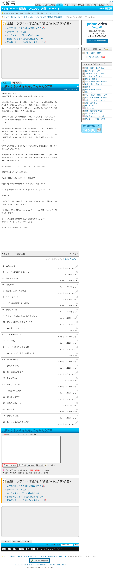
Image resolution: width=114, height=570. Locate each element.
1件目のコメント (71, 259)
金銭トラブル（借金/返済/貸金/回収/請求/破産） (46, 17)
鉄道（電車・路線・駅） (94, 84)
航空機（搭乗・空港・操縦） (96, 81)
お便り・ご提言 (61, 565)
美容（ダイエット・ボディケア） (98, 100)
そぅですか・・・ (14, 341)
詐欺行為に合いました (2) (18, 32)
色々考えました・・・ (16, 328)
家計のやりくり (91, 113)
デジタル (109, 5)
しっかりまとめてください (18, 422)
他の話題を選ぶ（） (97, 57)
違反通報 (52, 565)
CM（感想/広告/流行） (94, 111)
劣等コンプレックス (93, 71)
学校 (66, 5)
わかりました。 (12, 310)
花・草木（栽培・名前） (94, 76)
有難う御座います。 (15, 403)
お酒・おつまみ (91, 103)
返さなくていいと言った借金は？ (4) (23, 35)
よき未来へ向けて (14, 335)
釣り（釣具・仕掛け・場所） (96, 97)
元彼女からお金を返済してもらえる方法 (27, 430)
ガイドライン (19, 565)
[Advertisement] (40, 63)
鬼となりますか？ (14, 384)
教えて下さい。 (13, 366)
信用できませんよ (13, 278)
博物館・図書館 (91, 79)
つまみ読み (16, 83)
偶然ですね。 (11, 285)
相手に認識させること (16, 372)
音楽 (73, 5)
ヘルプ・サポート (29, 565)
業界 (95, 5)
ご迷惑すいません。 (15, 391)
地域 (88, 5)
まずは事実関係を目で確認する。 (19, 303)
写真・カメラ (90, 92)
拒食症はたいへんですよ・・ (18, 291)
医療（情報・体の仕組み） (95, 68)
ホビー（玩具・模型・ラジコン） (98, 95)
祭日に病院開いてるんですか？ (20, 322)
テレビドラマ (90, 105)
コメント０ (27, 542)
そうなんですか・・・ (15, 297)
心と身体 (45, 5)
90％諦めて (10, 266)
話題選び (38, 5)
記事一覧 (6, 542)
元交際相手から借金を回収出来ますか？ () (26, 28)
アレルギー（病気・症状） (95, 119)
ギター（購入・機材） (93, 53)
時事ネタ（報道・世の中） (95, 73)
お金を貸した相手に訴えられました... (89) (25, 39)
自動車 (87, 87)
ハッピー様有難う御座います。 (19, 272)
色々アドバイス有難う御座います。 (21, 353)
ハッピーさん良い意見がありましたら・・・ (24, 316)
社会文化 (102, 5)
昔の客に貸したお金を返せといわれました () (27, 42)
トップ (6, 17)
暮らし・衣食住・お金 (19, 17)
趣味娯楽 (81, 5)
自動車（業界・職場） (93, 89)
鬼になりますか (13, 397)
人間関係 (52, 5)
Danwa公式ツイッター (42, 565)
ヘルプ (111, 1)
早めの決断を (12, 360)
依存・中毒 (89, 108)
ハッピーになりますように (18, 347)
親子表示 (16, 542)
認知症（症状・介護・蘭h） (96, 116)
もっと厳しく (12, 409)
